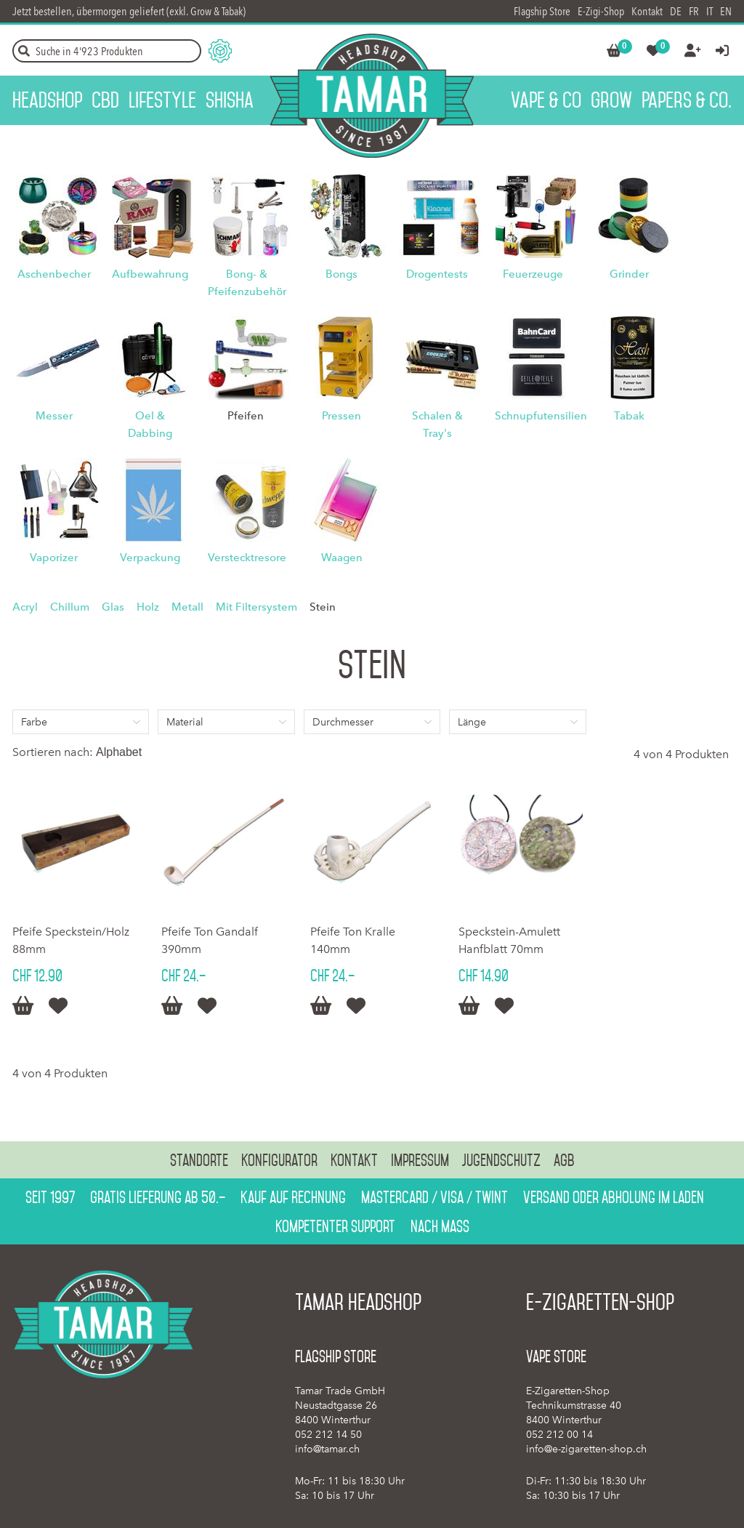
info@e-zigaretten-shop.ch (586, 1449)
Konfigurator (279, 1160)
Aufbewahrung (150, 274)
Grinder (629, 274)
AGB (564, 1160)
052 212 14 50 (328, 1434)
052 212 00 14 (559, 1434)
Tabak (629, 415)
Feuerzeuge (533, 274)
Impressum (420, 1160)
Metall (187, 607)
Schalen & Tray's (437, 424)
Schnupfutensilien (541, 415)
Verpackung (150, 557)
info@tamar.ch (327, 1449)
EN (726, 11)
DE (676, 11)
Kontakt (647, 11)
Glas (113, 607)
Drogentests (437, 274)
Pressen (341, 415)
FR (694, 11)
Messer (54, 415)
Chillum (69, 607)
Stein (323, 607)
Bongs (341, 274)
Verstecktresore (247, 557)
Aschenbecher (54, 274)
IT (709, 11)
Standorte (199, 1160)
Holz (148, 607)
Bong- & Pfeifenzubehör (247, 283)
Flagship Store (542, 11)
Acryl (25, 607)
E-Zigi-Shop (601, 11)
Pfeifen (245, 415)
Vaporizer (54, 557)
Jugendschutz (501, 1160)
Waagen (342, 557)
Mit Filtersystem (256, 607)
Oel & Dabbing (150, 424)
